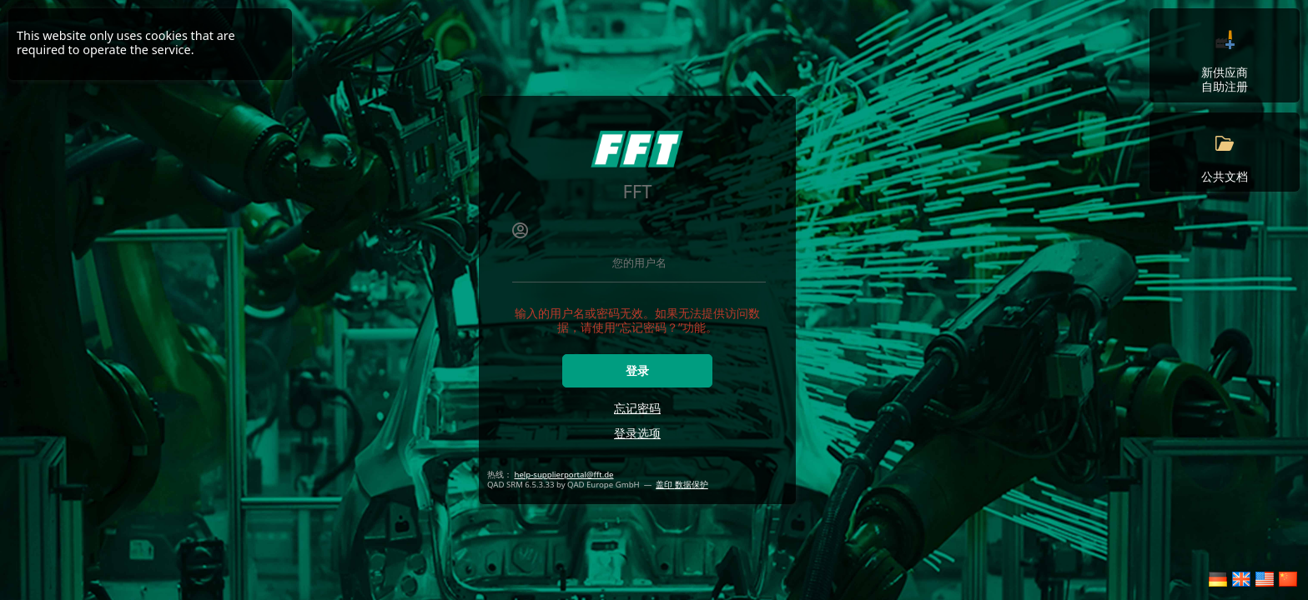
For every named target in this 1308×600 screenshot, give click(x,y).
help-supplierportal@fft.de (564, 474)
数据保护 (691, 484)
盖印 (665, 484)
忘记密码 (637, 408)
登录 (637, 371)
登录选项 (637, 433)
